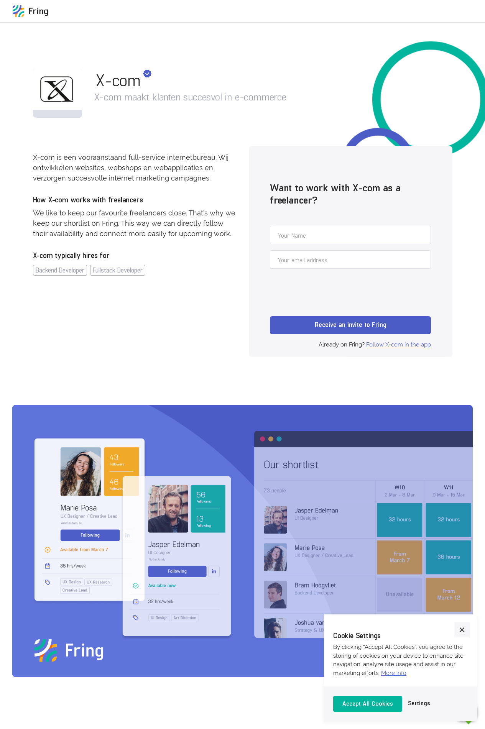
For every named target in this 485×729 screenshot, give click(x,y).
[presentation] (328, 294)
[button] (462, 629)
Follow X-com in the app (398, 344)
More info (393, 673)
